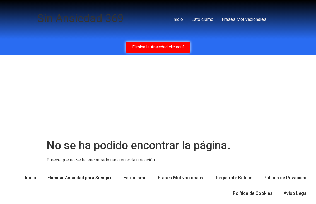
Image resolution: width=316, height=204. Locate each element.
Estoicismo (202, 19)
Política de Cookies (252, 193)
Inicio (177, 19)
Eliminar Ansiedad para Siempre (79, 177)
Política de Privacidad (286, 177)
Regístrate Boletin (234, 177)
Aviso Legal (296, 193)
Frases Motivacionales (244, 19)
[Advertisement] (158, 97)
